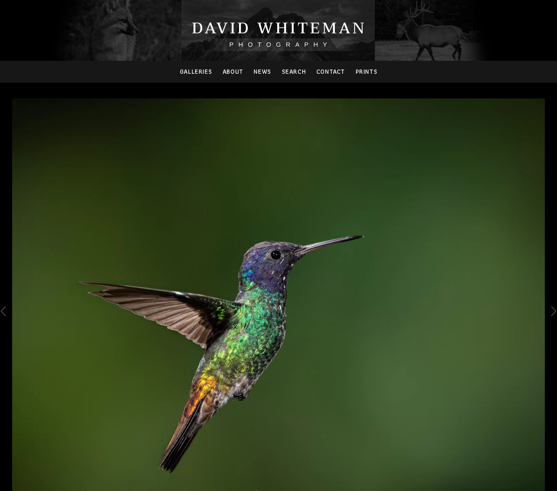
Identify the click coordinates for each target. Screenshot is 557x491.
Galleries (196, 71)
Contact (330, 71)
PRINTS (367, 71)
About (233, 71)
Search (294, 71)
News (262, 71)
